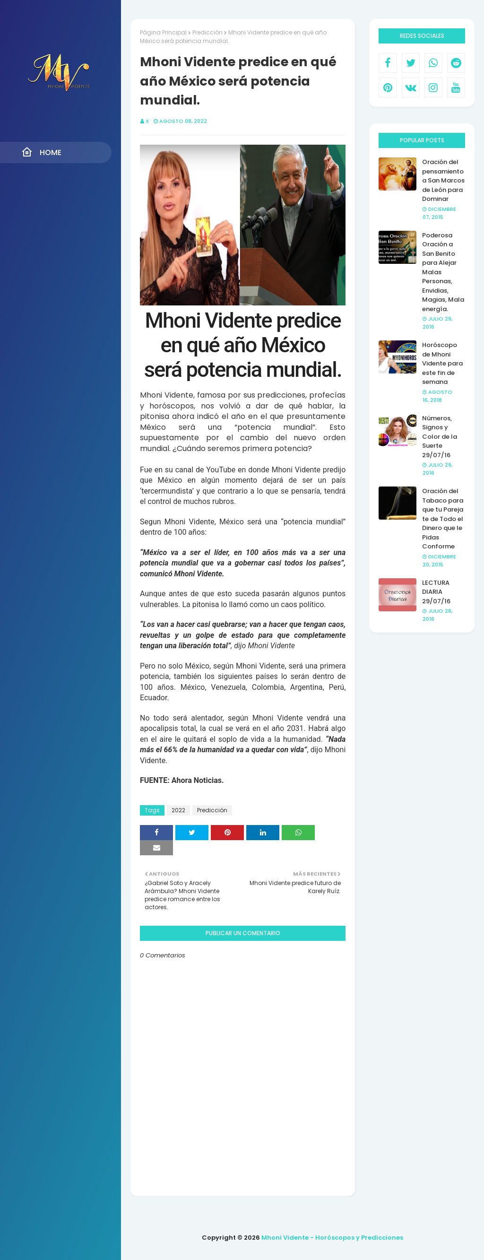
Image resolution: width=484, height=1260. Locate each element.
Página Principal (163, 32)
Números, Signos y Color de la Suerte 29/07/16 (439, 437)
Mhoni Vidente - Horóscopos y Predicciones (332, 1237)
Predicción (207, 32)
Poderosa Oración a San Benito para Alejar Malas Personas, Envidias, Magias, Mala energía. (443, 272)
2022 (178, 810)
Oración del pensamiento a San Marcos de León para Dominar (443, 180)
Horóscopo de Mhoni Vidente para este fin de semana (442, 363)
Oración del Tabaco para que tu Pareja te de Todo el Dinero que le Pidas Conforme (442, 519)
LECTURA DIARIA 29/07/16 (436, 592)
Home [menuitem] (41, 152)
